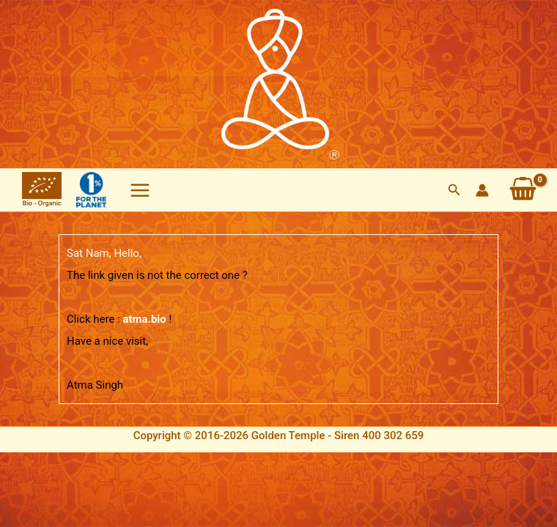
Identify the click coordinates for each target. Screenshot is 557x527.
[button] (454, 190)
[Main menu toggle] (139, 190)
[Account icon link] (482, 190)
